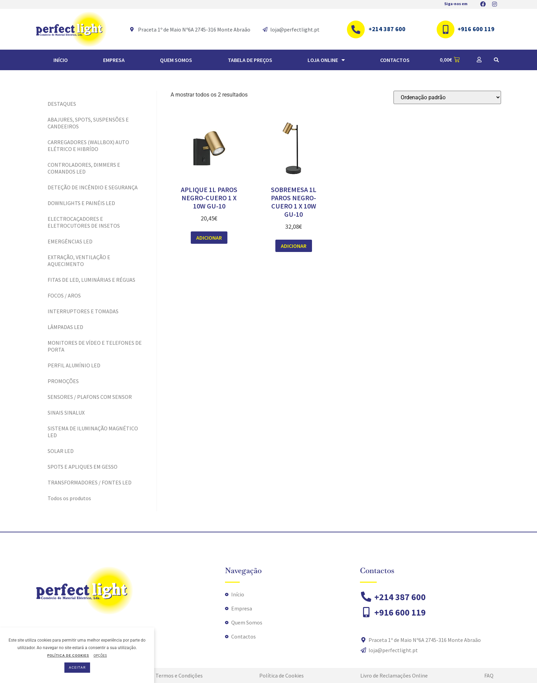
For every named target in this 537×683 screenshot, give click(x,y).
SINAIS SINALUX (66, 412)
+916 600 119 (476, 29)
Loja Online (326, 60)
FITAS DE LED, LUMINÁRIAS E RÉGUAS (91, 279)
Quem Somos (176, 59)
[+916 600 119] (445, 29)
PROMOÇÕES (63, 381)
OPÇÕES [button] (100, 655)
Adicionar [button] (209, 237)
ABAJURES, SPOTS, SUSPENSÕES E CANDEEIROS (88, 123)
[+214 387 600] (356, 29)
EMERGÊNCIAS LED (70, 241)
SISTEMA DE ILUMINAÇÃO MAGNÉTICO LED (93, 432)
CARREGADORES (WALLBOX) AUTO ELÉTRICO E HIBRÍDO (88, 145)
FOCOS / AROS (64, 295)
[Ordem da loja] (447, 97)
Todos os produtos (69, 498)
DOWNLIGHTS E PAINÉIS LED (81, 203)
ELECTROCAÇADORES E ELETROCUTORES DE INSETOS (84, 222)
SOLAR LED (61, 450)
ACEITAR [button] (77, 667)
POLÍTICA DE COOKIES (68, 655)
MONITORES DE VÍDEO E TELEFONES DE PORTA (95, 346)
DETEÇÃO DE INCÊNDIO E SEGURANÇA (93, 187)
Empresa (114, 59)
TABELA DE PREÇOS (250, 59)
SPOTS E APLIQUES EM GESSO (82, 466)
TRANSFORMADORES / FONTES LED (90, 482)
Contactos (395, 59)
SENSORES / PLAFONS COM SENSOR (90, 396)
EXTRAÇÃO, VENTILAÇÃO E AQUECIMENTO (79, 260)
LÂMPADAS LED (65, 327)
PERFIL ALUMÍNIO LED (74, 365)
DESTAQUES (62, 103)
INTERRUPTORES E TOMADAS (83, 311)
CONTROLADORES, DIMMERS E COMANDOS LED (84, 168)
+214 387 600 (387, 29)
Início (60, 59)
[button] (496, 60)
